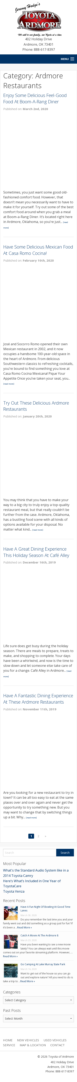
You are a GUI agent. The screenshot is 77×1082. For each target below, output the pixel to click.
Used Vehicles (55, 1040)
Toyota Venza (13, 891)
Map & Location (33, 1045)
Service (9, 1045)
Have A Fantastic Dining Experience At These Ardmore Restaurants (38, 698)
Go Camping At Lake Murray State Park (43, 964)
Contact (57, 1045)
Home (8, 1040)
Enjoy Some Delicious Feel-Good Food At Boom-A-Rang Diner (35, 98)
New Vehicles (28, 1040)
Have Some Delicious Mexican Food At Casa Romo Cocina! (38, 250)
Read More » (24, 927)
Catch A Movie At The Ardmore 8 (39, 935)
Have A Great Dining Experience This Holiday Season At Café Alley (36, 552)
